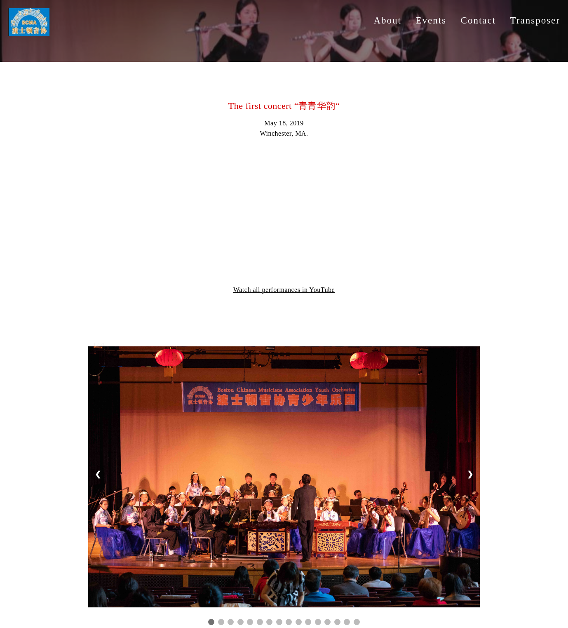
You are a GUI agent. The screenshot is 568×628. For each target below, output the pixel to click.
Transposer (535, 20)
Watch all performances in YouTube (284, 289)
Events (430, 20)
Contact (478, 20)
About (387, 20)
